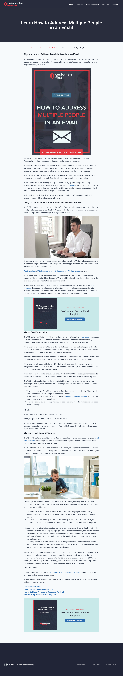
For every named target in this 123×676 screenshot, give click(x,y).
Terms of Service (111, 664)
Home (26, 48)
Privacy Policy (81, 664)
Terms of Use (96, 664)
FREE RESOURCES (92, 4)
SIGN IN (115, 4)
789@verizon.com (74, 271)
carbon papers (85, 337)
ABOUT (71, 4)
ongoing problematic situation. (76, 396)
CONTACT (105, 4)
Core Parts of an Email (32, 587)
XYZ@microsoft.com (45, 271)
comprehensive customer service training (64, 572)
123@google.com (60, 271)
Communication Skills (48, 48)
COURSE (80, 4)
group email (70, 185)
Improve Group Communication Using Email (40, 595)
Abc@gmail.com (30, 271)
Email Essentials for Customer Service (38, 589)
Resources (34, 48)
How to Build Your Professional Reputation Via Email (44, 592)
